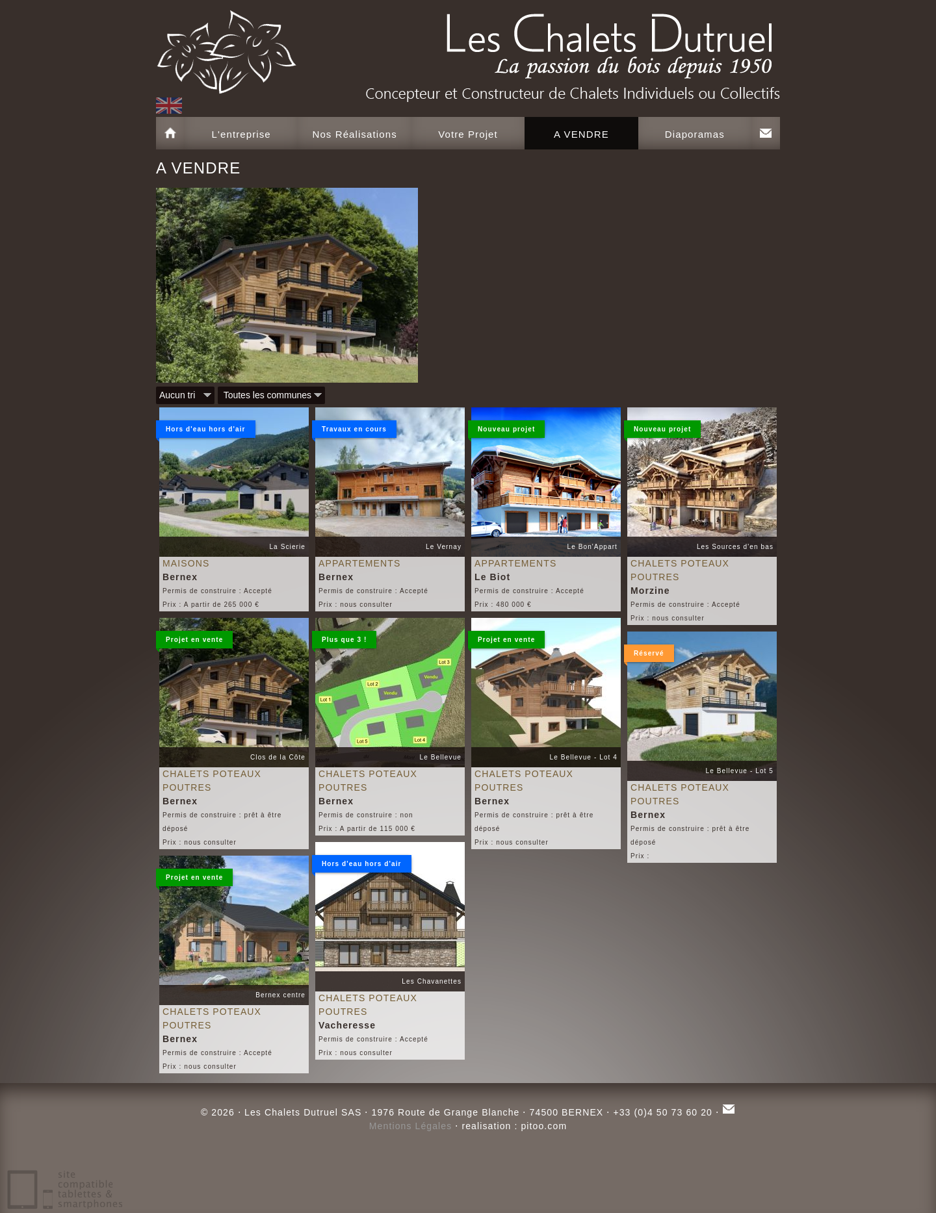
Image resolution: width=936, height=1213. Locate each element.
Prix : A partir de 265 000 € (210, 604)
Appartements (359, 563)
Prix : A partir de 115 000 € (366, 828)
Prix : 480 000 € (503, 604)
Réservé (644, 656)
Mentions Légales (410, 1126)
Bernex (180, 577)
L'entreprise (241, 134)
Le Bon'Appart (592, 546)
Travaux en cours (349, 432)
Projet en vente (189, 642)
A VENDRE (581, 134)
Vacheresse (347, 1025)
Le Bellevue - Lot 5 (740, 770)
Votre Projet (468, 134)
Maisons (185, 563)
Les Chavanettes (432, 981)
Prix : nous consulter (355, 604)
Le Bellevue (441, 757)
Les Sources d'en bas (735, 546)
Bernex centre (280, 995)
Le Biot (492, 577)
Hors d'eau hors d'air (200, 432)
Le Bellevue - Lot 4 (584, 757)
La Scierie (287, 546)
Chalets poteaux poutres (679, 570)
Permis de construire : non (365, 815)
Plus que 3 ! (339, 642)
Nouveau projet (501, 432)
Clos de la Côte (278, 757)
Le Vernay (444, 546)
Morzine (650, 590)
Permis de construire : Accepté (217, 590)
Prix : (639, 856)
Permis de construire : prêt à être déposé (221, 821)
